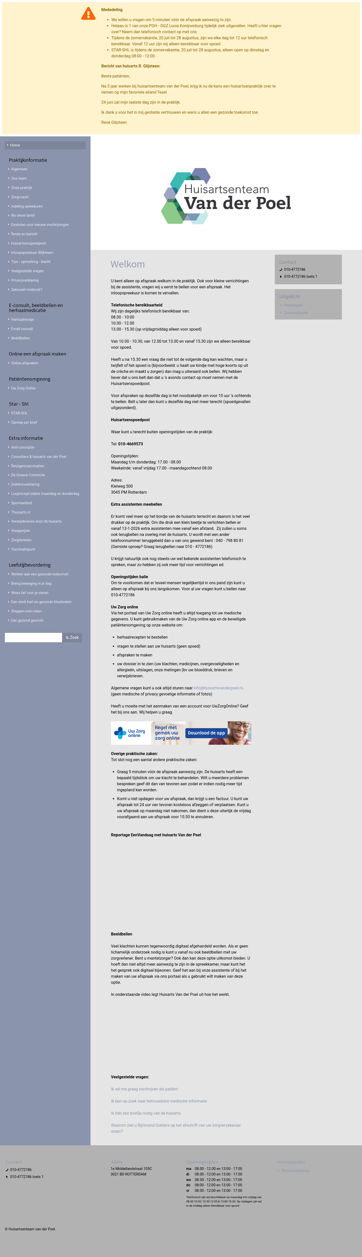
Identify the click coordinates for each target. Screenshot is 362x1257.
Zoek (72, 637)
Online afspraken (24, 363)
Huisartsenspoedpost (28, 243)
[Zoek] (33, 637)
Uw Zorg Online (23, 388)
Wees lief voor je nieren (30, 593)
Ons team (19, 178)
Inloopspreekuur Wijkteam (32, 253)
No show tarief (23, 215)
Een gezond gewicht (27, 620)
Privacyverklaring (25, 280)
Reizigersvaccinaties (27, 466)
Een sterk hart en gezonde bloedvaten (41, 602)
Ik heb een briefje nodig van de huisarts (146, 1113)
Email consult (22, 329)
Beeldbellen (20, 338)
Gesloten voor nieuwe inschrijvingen (40, 225)
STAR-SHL (19, 413)
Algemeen (19, 169)
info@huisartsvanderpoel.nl (218, 688)
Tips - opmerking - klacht (31, 262)
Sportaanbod (21, 503)
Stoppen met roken (26, 611)
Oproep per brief (24, 422)
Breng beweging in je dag (31, 583)
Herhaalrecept (22, 320)
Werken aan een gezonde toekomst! (40, 574)
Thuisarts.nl (20, 512)
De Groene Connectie (28, 475)
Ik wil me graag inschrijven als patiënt (144, 1089)
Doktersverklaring (25, 484)
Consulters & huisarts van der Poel (38, 457)
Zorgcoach (20, 197)
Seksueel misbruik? (26, 290)
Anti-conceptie (22, 447)
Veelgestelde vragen (27, 271)
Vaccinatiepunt (23, 549)
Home (15, 145)
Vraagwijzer (20, 531)
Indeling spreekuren (27, 206)
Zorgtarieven (21, 540)
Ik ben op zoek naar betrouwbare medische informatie (159, 1101)
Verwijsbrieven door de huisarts (36, 521)
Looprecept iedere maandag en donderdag (45, 494)
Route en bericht (24, 234)
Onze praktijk (21, 188)
